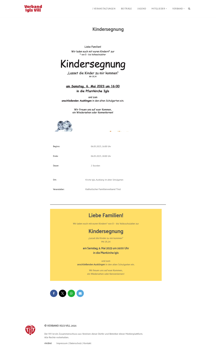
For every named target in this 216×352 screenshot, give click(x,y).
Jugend (141, 8)
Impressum (62, 343)
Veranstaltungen (103, 8)
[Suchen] (189, 8)
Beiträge (126, 8)
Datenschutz (75, 343)
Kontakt (87, 343)
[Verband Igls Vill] (33, 8)
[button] (166, 8)
